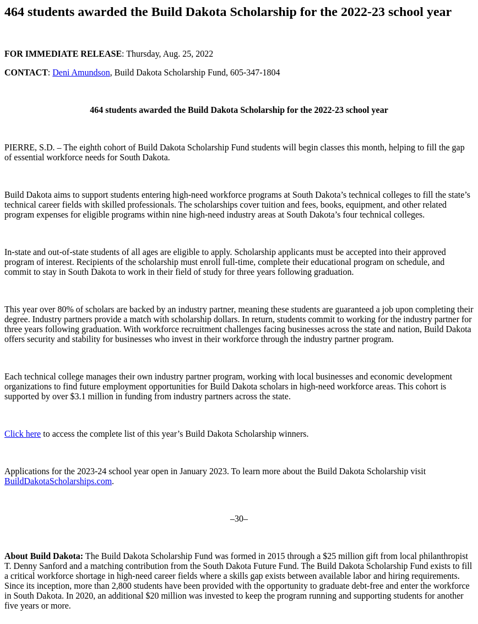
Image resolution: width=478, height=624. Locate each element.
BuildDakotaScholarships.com (58, 481)
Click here (22, 433)
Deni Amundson (81, 72)
